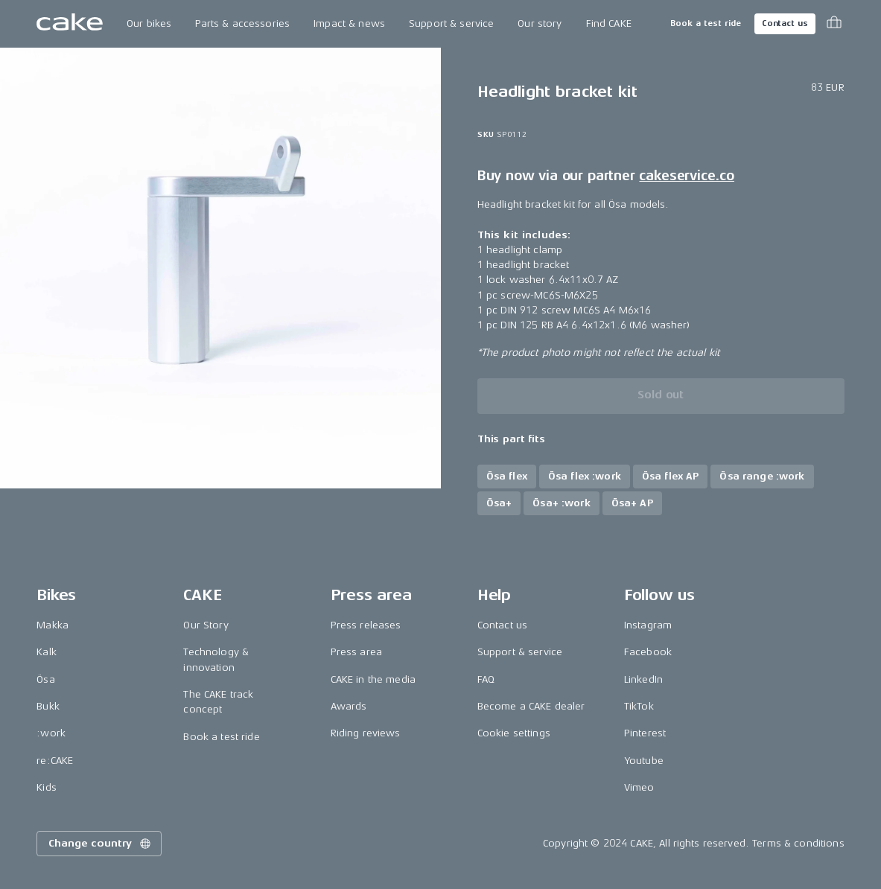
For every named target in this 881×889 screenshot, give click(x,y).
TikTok (639, 706)
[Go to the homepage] (69, 23)
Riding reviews (366, 733)
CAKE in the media (373, 679)
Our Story (205, 625)
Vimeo (639, 787)
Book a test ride (705, 23)
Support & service (451, 23)
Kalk (46, 651)
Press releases (366, 625)
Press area (356, 651)
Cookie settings (513, 733)
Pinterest (645, 733)
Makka (52, 625)
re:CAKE (54, 760)
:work (51, 733)
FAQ (485, 679)
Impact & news (349, 23)
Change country (100, 843)
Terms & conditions (798, 843)
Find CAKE (609, 23)
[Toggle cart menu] (834, 23)
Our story (540, 23)
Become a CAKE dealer (531, 706)
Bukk (48, 706)
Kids (46, 787)
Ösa (45, 679)
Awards (349, 706)
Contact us (785, 23)
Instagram (648, 625)
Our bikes (149, 23)
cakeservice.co (686, 175)
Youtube (644, 760)
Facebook (648, 651)
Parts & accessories (242, 23)
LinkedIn (643, 679)
